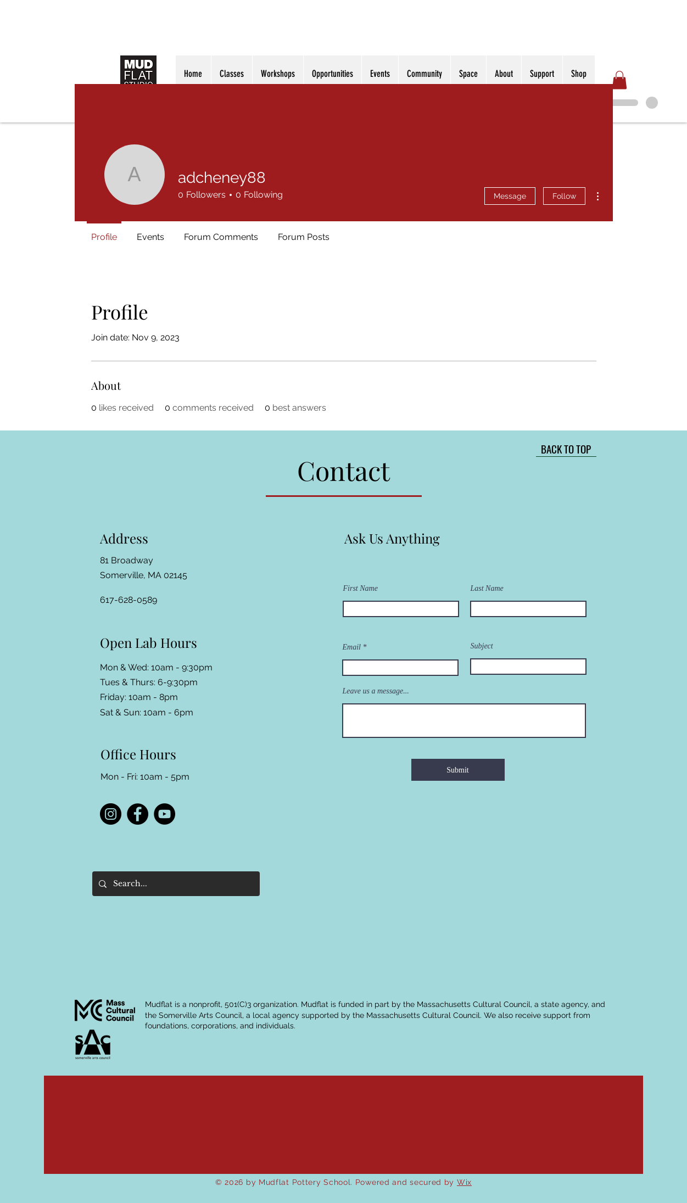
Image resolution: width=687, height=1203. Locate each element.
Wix (464, 1182)
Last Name (487, 588)
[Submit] (458, 770)
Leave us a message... (376, 691)
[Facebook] (137, 814)
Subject (482, 646)
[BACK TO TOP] (566, 448)
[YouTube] (164, 814)
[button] (619, 80)
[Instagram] (110, 814)
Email (352, 647)
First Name (360, 588)
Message (510, 196)
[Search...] (175, 883)
